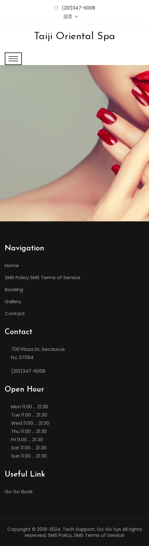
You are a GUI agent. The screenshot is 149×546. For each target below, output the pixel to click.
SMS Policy (17, 277)
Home (12, 265)
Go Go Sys (109, 529)
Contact (15, 313)
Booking (14, 289)
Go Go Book (19, 491)
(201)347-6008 (78, 8)
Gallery (13, 301)
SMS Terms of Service (55, 277)
